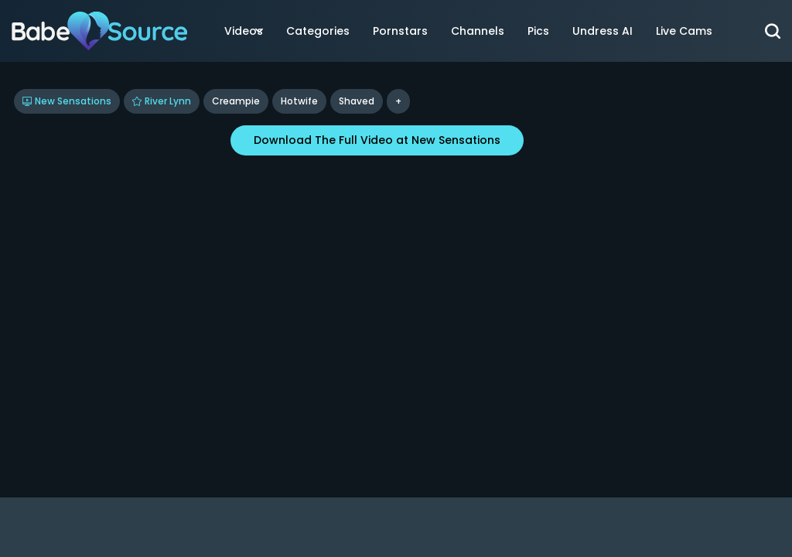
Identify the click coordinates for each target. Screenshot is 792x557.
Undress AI (602, 31)
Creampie (236, 101)
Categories (318, 31)
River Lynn (161, 101)
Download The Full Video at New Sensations (377, 140)
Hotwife (299, 101)
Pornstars (400, 31)
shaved (356, 101)
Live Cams (684, 31)
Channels (477, 31)
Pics (538, 31)
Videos (243, 31)
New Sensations (66, 101)
